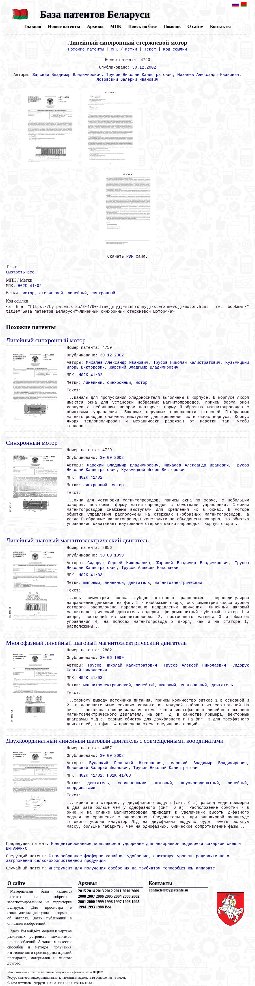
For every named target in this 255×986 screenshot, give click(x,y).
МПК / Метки (124, 49)
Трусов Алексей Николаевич (151, 568)
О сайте (195, 26)
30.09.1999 (112, 555)
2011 (117, 891)
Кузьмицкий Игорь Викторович (153, 470)
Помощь (172, 26)
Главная (32, 26)
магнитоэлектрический (178, 582)
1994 (82, 907)
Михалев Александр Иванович (208, 75)
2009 (135, 891)
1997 (118, 902)
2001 (82, 902)
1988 (100, 907)
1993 (91, 907)
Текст (150, 49)
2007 (91, 896)
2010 (126, 891)
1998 (109, 902)
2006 (100, 896)
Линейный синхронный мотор (46, 340)
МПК (115, 26)
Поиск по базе (142, 26)
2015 (82, 891)
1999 (100, 902)
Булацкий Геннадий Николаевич (126, 763)
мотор (28, 293)
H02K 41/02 (30, 286)
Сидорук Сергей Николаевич (118, 563)
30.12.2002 (144, 67)
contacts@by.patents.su (168, 890)
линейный (77, 293)
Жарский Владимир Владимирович (67, 75)
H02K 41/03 (90, 575)
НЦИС (98, 972)
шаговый (91, 582)
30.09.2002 (112, 457)
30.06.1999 (112, 658)
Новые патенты (64, 26)
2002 (135, 896)
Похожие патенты (86, 49)
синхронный (103, 293)
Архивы (95, 26)
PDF (129, 256)
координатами (81, 788)
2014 (91, 891)
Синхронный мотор (32, 442)
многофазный (194, 685)
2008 (82, 896)
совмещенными (132, 783)
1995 (135, 902)
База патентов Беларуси (95, 14)
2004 (118, 896)
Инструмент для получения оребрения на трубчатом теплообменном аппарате (132, 868)
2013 (100, 891)
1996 (127, 902)
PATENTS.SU (84, 983)
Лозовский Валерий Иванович (127, 79)
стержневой (51, 293)
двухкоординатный (200, 783)
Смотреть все (20, 272)
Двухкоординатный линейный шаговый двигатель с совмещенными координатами (115, 740)
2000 (91, 902)
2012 (109, 891)
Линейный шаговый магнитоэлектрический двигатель (77, 540)
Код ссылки (175, 49)
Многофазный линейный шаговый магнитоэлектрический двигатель (96, 642)
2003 (127, 896)
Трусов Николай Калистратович (139, 75)
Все (108, 907)
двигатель (139, 582)
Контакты (220, 26)
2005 (109, 896)
